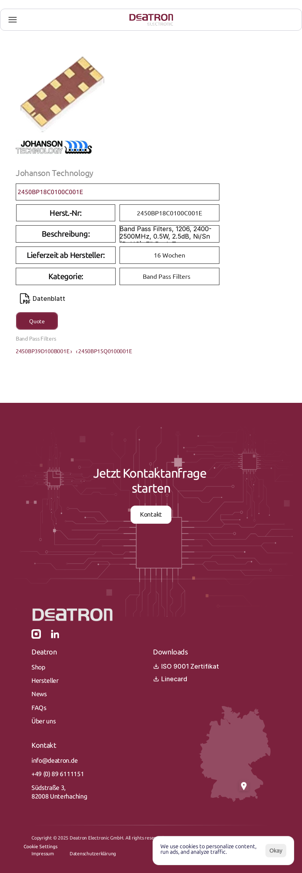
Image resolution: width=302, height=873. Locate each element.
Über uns (43, 721)
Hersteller (45, 680)
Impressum (42, 853)
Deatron (44, 652)
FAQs (38, 708)
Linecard (170, 679)
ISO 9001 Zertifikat (186, 666)
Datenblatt (42, 298)
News (39, 694)
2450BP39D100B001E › (44, 350)
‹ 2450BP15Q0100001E (104, 350)
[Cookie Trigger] (40, 846)
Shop (38, 667)
